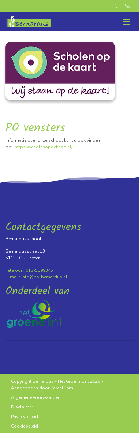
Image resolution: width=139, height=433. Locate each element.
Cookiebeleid (24, 426)
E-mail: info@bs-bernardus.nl (36, 277)
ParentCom (61, 388)
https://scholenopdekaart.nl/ (43, 147)
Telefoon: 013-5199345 (29, 270)
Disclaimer (22, 407)
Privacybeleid (24, 416)
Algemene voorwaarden (35, 397)
